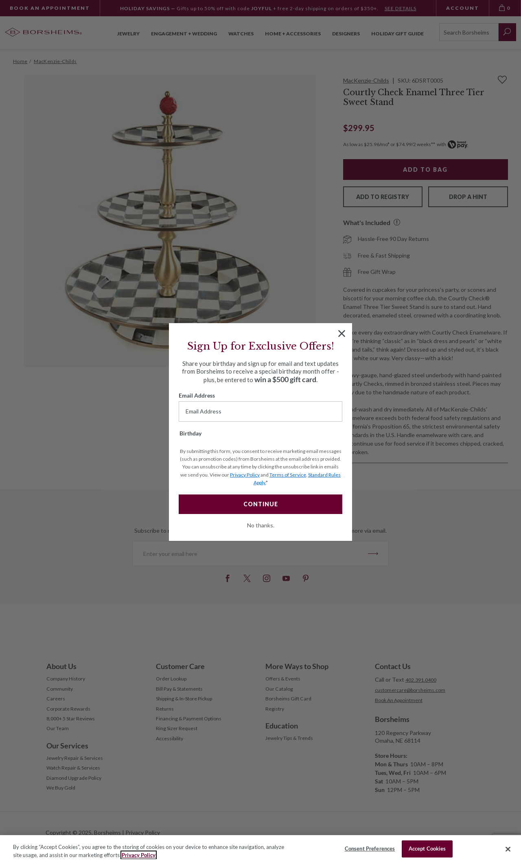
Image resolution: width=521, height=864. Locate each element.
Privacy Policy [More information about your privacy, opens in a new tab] (138, 855)
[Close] (508, 849)
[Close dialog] (342, 333)
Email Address (197, 395)
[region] (260, 849)
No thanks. (260, 525)
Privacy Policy (245, 475)
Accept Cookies (427, 848)
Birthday (190, 433)
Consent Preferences (370, 848)
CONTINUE (260, 504)
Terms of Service (287, 475)
